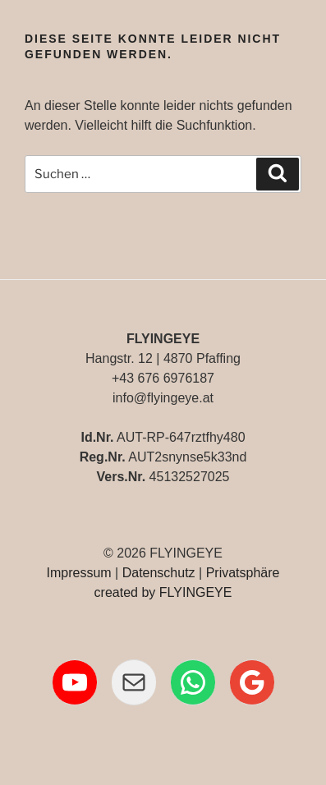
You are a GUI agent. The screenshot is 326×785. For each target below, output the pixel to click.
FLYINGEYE (195, 592)
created (116, 592)
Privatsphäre (243, 573)
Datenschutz (158, 573)
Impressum (79, 573)
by (148, 592)
